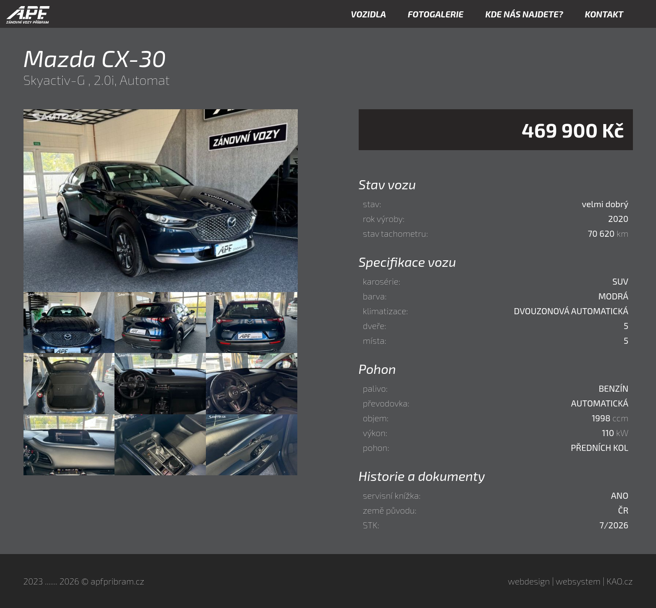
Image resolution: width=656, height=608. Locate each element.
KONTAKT (604, 14)
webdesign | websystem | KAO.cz (570, 581)
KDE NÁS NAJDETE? (524, 14)
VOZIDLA (368, 14)
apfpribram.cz (117, 581)
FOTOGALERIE (436, 14)
